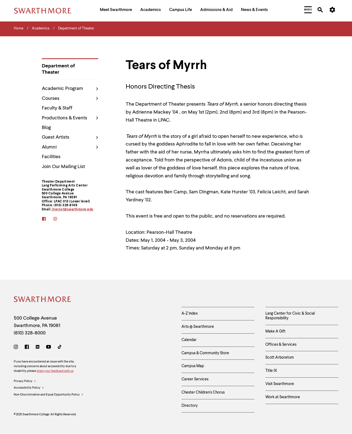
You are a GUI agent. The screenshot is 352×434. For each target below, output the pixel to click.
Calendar (189, 340)
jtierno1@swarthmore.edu (73, 209)
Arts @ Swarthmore (198, 327)
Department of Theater (58, 69)
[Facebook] (27, 347)
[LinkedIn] (38, 347)
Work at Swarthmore (282, 397)
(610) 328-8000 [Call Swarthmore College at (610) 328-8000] (30, 333)
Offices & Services (280, 345)
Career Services (195, 379)
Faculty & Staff (57, 108)
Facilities (51, 156)
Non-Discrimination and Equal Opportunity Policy (48, 395)
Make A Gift (275, 331)
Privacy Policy (25, 381)
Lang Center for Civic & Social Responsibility (290, 316)
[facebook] (47, 219)
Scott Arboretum (279, 357)
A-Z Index (190, 313)
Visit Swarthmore (279, 384)
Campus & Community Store (205, 353)
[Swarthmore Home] (43, 300)
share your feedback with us (55, 371)
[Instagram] (17, 347)
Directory (190, 406)
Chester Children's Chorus (203, 392)
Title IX (271, 371)
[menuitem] (116, 11)
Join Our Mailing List (63, 166)
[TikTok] (60, 347)
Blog (46, 127)
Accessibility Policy (29, 388)
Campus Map (193, 366)
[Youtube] (48, 347)
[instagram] (58, 219)
